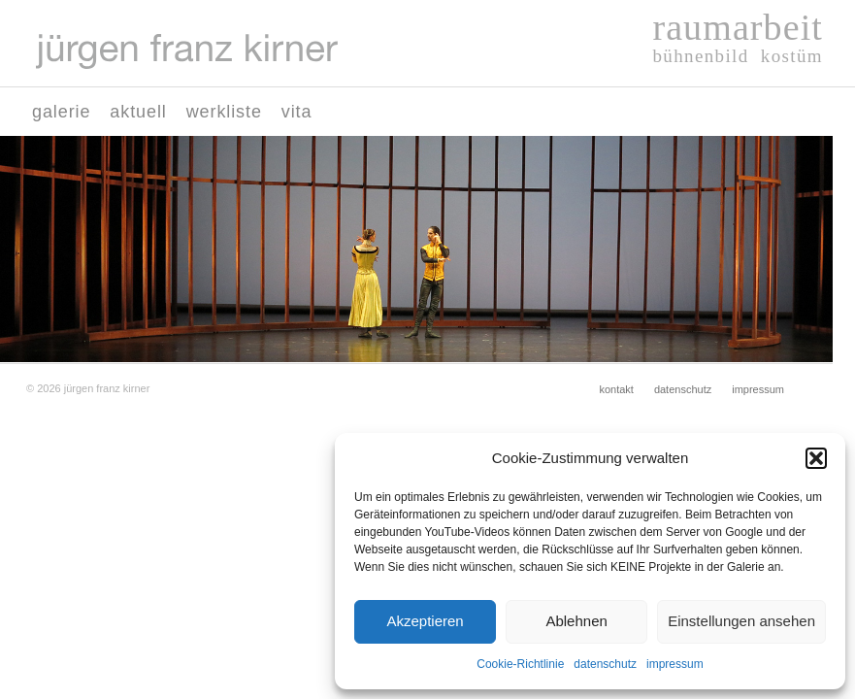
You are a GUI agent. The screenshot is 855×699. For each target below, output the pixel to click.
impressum (675, 664)
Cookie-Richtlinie (520, 664)
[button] (816, 458)
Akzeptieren (424, 621)
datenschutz (605, 664)
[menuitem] (61, 111)
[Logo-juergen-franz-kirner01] (187, 51)
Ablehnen (576, 621)
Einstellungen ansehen (741, 621)
